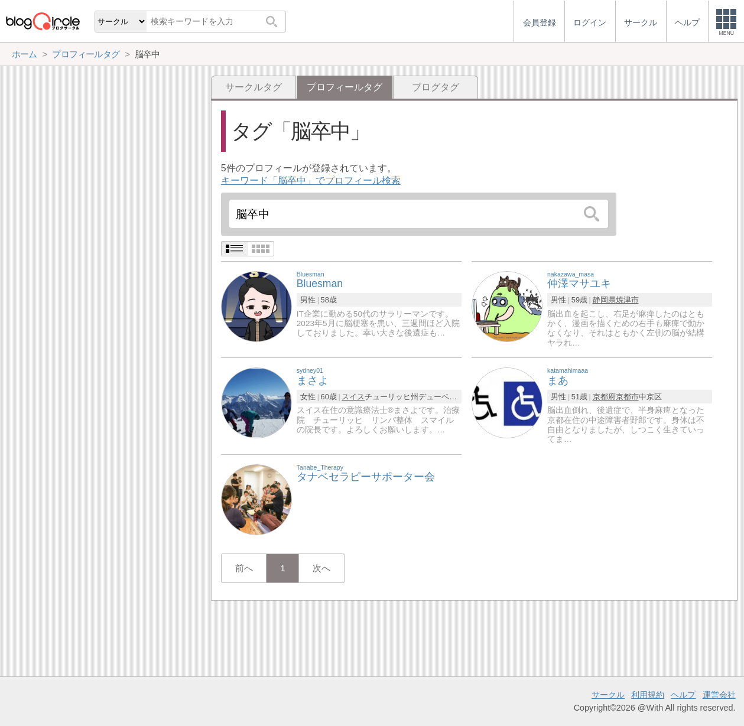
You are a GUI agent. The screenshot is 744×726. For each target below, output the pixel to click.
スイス (353, 396)
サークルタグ (253, 87)
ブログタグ (435, 87)
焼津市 (627, 299)
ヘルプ (683, 694)
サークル (608, 694)
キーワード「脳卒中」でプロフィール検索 (311, 180)
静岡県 (604, 299)
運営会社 (719, 694)
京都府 (604, 396)
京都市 (627, 396)
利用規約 (647, 694)
